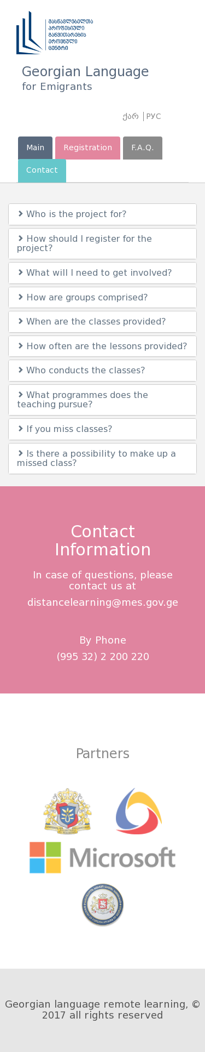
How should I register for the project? (84, 244)
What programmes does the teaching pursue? (82, 400)
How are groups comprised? (82, 297)
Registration (87, 147)
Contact (42, 170)
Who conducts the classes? (81, 370)
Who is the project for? (72, 214)
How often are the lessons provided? (102, 346)
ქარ (130, 116)
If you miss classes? (65, 429)
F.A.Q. (142, 147)
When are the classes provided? (91, 321)
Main (35, 147)
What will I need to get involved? (94, 273)
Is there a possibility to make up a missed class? (96, 458)
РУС (153, 116)
